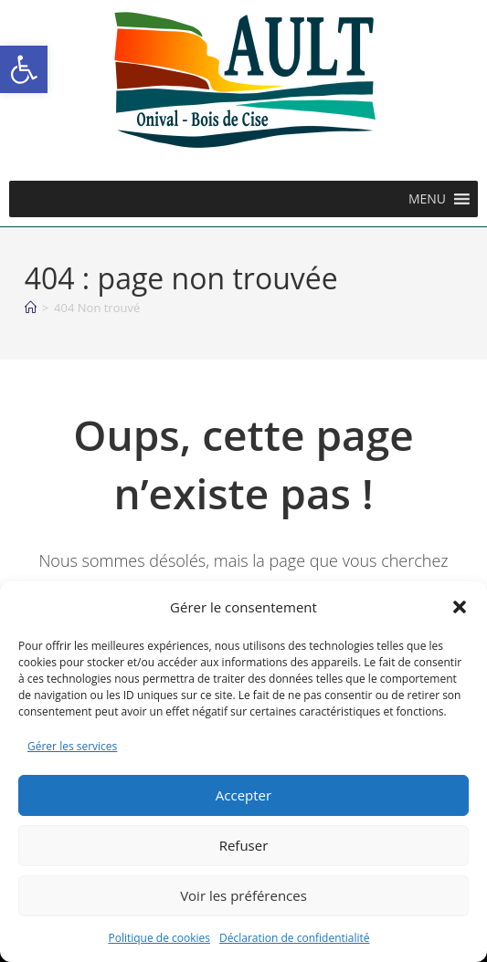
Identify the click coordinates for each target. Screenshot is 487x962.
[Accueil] (31, 307)
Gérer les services (72, 746)
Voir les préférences (243, 895)
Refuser (244, 845)
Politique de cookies (159, 938)
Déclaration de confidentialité (294, 938)
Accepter (243, 795)
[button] (24, 69)
